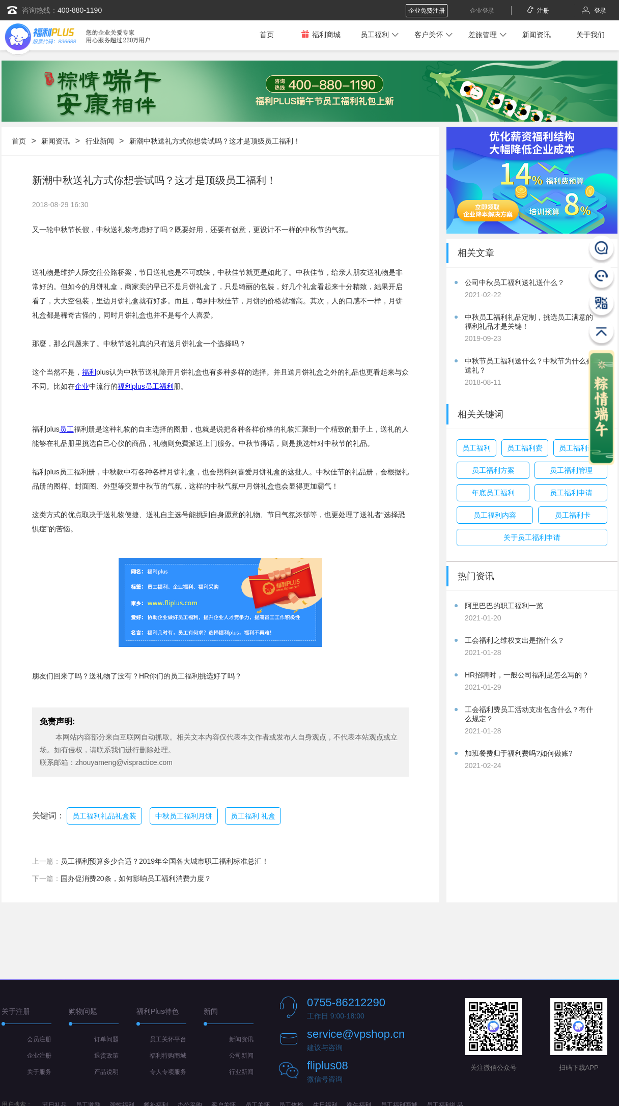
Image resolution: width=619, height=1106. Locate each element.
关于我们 (590, 35)
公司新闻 (241, 1055)
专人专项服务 (168, 1071)
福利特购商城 (168, 1055)
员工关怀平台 (168, 1039)
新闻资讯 (536, 35)
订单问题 (106, 1039)
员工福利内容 (494, 515)
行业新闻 (100, 141)
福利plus (131, 386)
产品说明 (106, 1071)
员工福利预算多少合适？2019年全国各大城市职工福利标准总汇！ (165, 861)
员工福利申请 (571, 493)
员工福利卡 (572, 515)
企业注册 (39, 1055)
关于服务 (39, 1071)
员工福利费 (525, 448)
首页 (267, 35)
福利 (89, 372)
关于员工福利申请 (531, 537)
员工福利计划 (580, 448)
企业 (82, 386)
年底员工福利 (493, 493)
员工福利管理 (571, 470)
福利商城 (321, 34)
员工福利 (374, 35)
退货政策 (106, 1055)
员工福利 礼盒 (253, 816)
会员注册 (39, 1039)
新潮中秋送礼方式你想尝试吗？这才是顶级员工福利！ (214, 141)
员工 (67, 429)
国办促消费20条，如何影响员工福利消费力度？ (136, 878)
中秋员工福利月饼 (183, 816)
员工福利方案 (493, 470)
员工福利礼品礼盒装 (104, 816)
